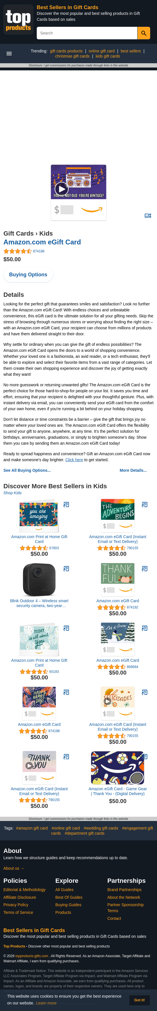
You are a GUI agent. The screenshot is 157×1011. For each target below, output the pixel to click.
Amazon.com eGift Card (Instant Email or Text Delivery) (117, 539)
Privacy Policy (15, 904)
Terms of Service (18, 912)
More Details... (133, 470)
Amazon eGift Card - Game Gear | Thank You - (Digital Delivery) (118, 791)
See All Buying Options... (27, 470)
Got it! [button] (139, 1000)
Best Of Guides (68, 897)
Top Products (14, 946)
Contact (114, 918)
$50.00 (12, 259)
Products (63, 912)
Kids (46, 233)
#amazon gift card (32, 828)
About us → (13, 868)
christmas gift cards (72, 56)
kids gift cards (108, 56)
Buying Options (28, 274)
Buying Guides (68, 904)
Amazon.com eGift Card (42, 242)
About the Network (123, 897)
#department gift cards (84, 833)
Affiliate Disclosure (19, 897)
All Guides (64, 889)
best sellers (131, 51)
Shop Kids (12, 493)
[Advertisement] (78, 110)
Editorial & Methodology (24, 889)
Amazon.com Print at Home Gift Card (39, 539)
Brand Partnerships (124, 889)
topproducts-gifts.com (31, 956)
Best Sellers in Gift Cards (67, 7)
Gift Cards (18, 233)
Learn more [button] (46, 1003)
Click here (74, 459)
